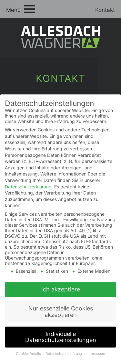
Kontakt (105, 10)
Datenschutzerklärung (28, 190)
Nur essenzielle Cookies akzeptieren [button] (60, 315)
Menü (13, 10)
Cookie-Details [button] (29, 357)
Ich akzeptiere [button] (60, 293)
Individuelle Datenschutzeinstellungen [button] (60, 340)
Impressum (95, 357)
